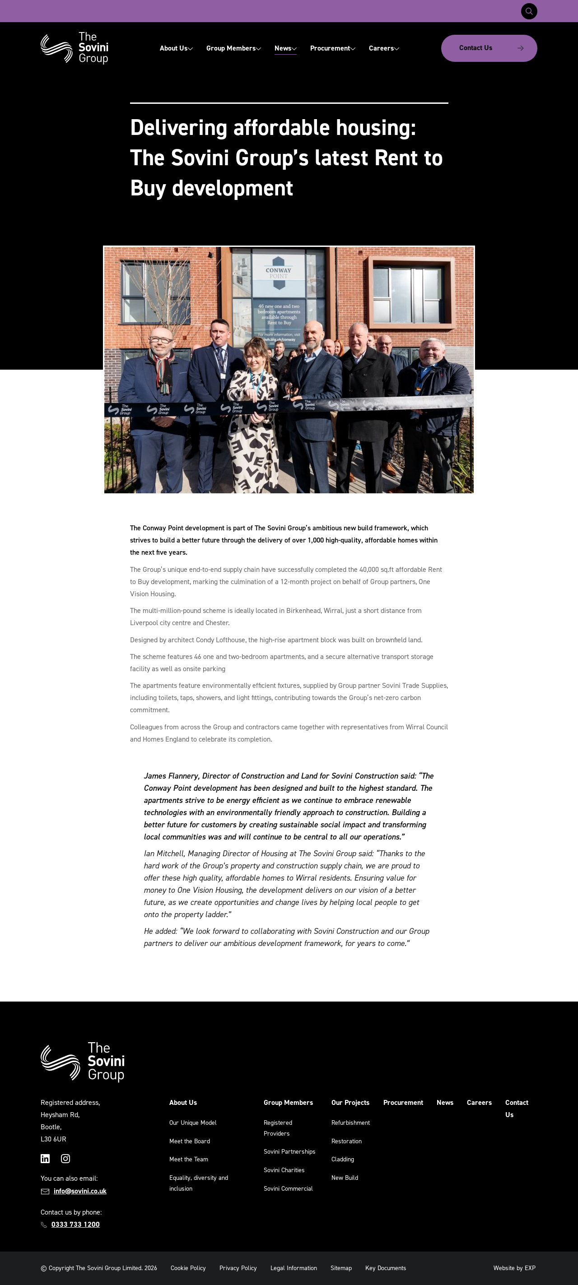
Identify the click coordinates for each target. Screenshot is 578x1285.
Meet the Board (189, 1141)
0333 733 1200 (75, 1224)
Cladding (342, 1159)
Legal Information (293, 1268)
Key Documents (385, 1268)
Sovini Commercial (288, 1188)
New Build (344, 1178)
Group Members (233, 48)
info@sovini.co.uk (80, 1191)
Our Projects (350, 1102)
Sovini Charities (284, 1170)
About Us (176, 48)
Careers (384, 48)
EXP (530, 1268)
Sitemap (341, 1268)
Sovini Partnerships (290, 1151)
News (286, 48)
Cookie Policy (188, 1268)
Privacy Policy (238, 1268)
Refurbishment (350, 1122)
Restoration (346, 1141)
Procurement (332, 48)
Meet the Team (188, 1159)
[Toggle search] (529, 11)
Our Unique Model (193, 1122)
